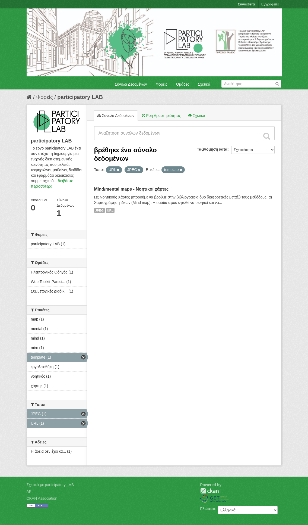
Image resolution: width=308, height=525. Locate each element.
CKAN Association (42, 498)
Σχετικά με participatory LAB (50, 485)
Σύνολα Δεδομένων (131, 84)
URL (110, 210)
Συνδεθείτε (246, 4)
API (30, 491)
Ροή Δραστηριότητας (161, 115)
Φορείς (161, 84)
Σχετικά (204, 84)
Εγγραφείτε (270, 4)
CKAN (209, 491)
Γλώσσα (207, 509)
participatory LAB (80, 97)
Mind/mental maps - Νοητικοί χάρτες (131, 189)
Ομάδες (182, 84)
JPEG (99, 210)
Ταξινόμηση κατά (212, 149)
